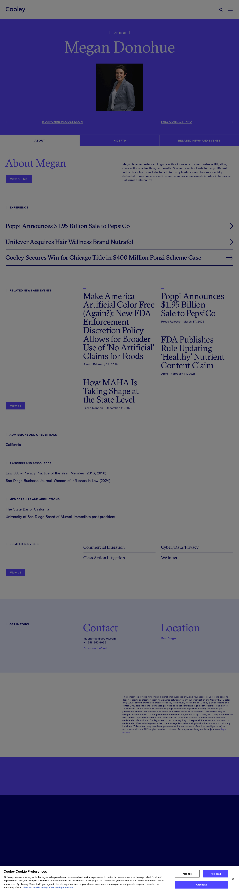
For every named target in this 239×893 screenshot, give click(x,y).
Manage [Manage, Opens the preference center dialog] (187, 875)
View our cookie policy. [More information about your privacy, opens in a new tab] (35, 889)
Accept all (201, 886)
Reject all (216, 875)
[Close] (233, 881)
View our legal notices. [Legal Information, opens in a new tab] (61, 889)
